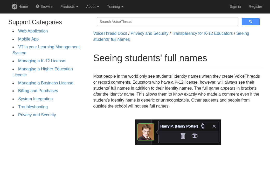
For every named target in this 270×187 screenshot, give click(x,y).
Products (69, 6)
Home (20, 6)
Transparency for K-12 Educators (202, 33)
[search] (167, 22)
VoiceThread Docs (110, 33)
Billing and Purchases (38, 91)
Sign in (235, 6)
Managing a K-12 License (41, 61)
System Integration (35, 99)
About (92, 6)
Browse (44, 6)
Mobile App (28, 39)
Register (255, 6)
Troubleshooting (33, 107)
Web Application (33, 31)
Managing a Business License (45, 83)
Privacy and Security (37, 115)
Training (115, 6)
